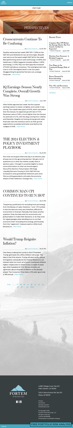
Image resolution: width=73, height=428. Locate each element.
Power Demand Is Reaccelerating (56, 77)
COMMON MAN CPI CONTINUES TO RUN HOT (24, 193)
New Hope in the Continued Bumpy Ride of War (59, 67)
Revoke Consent (43, 405)
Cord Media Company (53, 418)
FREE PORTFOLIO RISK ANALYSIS (50, 424)
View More (16, 74)
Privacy (40, 401)
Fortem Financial (32, 48)
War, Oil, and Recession (58, 86)
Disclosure (41, 403)
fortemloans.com (43, 406)
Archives (52, 93)
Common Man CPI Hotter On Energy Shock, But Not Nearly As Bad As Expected (59, 46)
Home (4, 426)
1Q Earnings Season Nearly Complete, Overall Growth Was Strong (22, 91)
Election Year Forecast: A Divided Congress (59, 57)
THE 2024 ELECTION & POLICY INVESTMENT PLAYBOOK (21, 143)
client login (36, 8)
